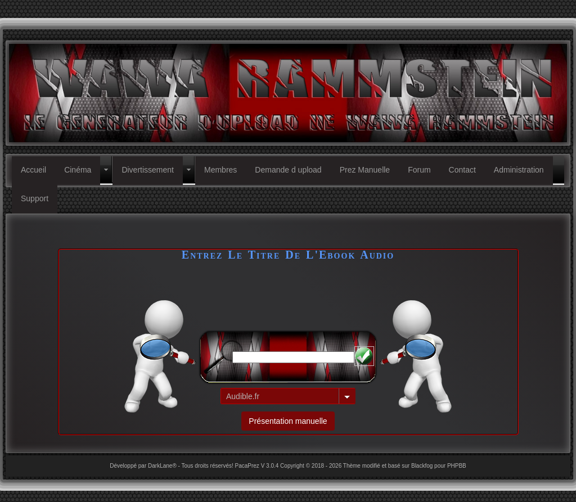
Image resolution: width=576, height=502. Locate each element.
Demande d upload (288, 169)
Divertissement (148, 169)
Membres (220, 169)
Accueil (33, 169)
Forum (419, 169)
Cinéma (77, 169)
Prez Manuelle (365, 169)
